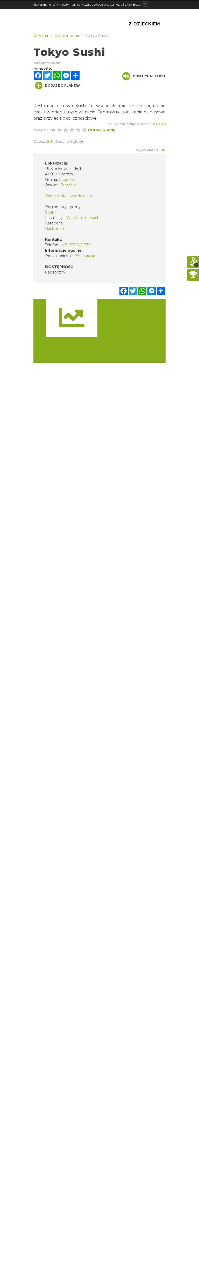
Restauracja (84, 256)
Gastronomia (56, 228)
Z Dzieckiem (144, 24)
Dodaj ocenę (101, 130)
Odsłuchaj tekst (144, 76)
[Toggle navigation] (145, 4)
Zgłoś (159, 124)
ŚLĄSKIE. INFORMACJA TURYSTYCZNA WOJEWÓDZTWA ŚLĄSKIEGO (87, 4)
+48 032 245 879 (75, 245)
